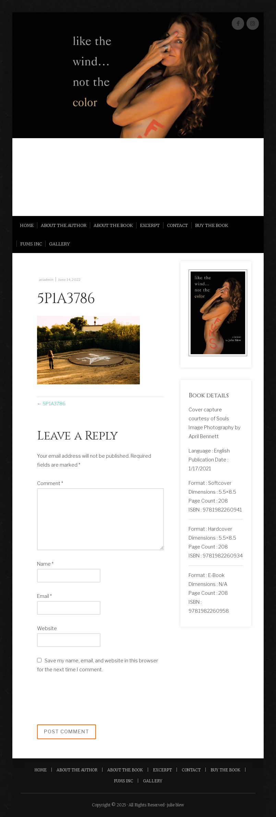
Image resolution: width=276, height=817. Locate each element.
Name (45, 564)
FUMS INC (31, 244)
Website (47, 628)
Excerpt (150, 225)
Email (44, 596)
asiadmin (46, 279)
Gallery (59, 244)
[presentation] (89, 696)
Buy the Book (211, 225)
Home (27, 225)
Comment (50, 483)
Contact (177, 225)
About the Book (113, 225)
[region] (138, 114)
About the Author (63, 225)
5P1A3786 (54, 403)
